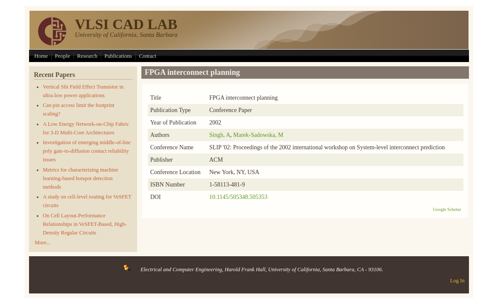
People (62, 56)
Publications (118, 56)
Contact (147, 56)
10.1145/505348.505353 (238, 197)
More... (42, 243)
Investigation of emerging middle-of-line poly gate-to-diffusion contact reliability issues (87, 151)
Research (87, 56)
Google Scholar (447, 209)
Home (41, 56)
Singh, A (219, 135)
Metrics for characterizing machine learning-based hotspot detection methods (80, 178)
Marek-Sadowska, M (258, 135)
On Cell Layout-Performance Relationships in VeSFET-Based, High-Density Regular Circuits (85, 224)
